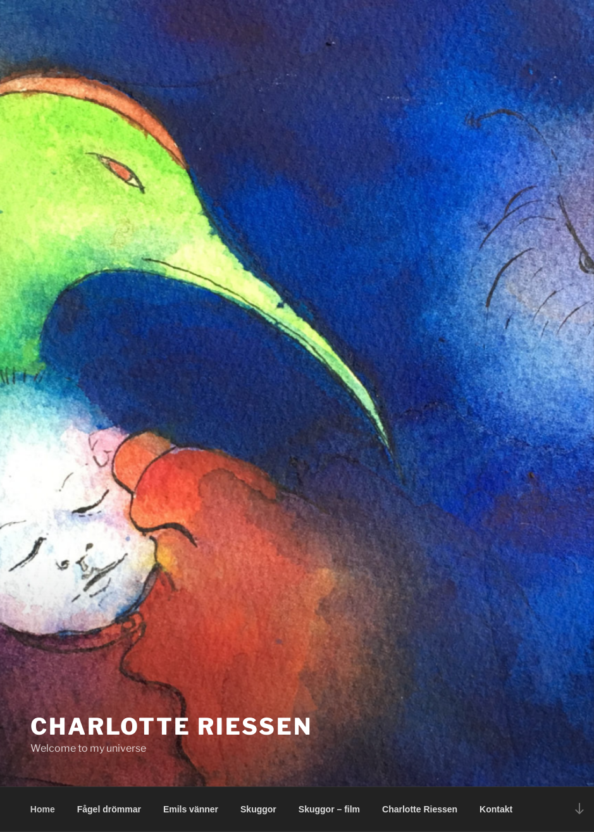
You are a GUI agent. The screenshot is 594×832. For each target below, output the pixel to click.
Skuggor (258, 809)
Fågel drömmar (109, 809)
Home (42, 809)
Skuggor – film (329, 809)
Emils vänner (190, 809)
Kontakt (496, 809)
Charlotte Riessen (171, 726)
